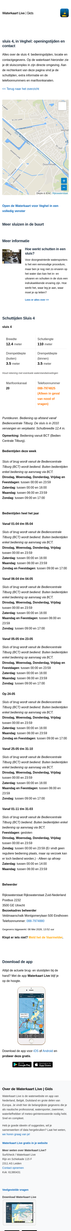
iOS (36, 1051)
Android (48, 1051)
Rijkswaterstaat (60, 193)
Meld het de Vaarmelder (45, 937)
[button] (62, 106)
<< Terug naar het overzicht (20, 88)
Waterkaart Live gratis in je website (25, 1143)
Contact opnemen (13, 1167)
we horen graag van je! (16, 1134)
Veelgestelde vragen (15, 1189)
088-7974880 (35, 921)
